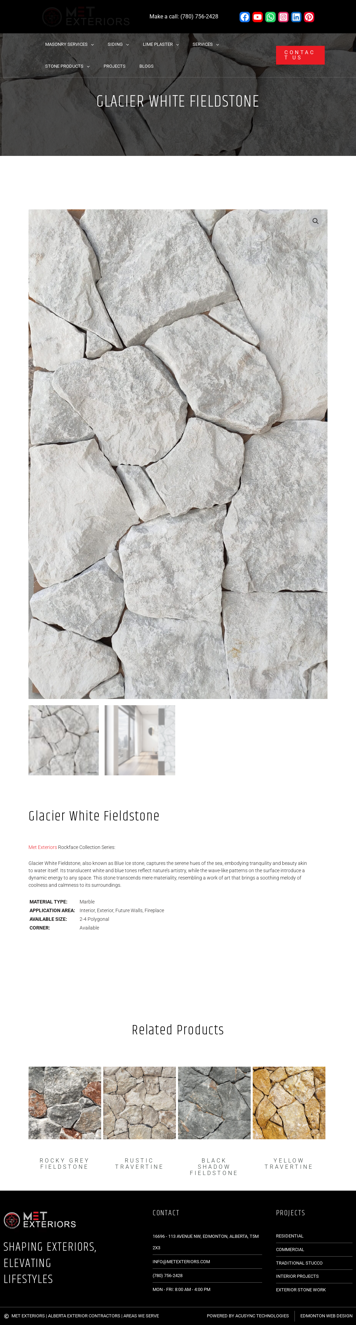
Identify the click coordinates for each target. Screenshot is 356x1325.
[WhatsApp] (270, 17)
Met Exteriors (43, 847)
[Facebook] (245, 17)
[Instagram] (283, 17)
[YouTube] (257, 17)
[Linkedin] (296, 17)
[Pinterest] (309, 17)
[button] (88, 44)
